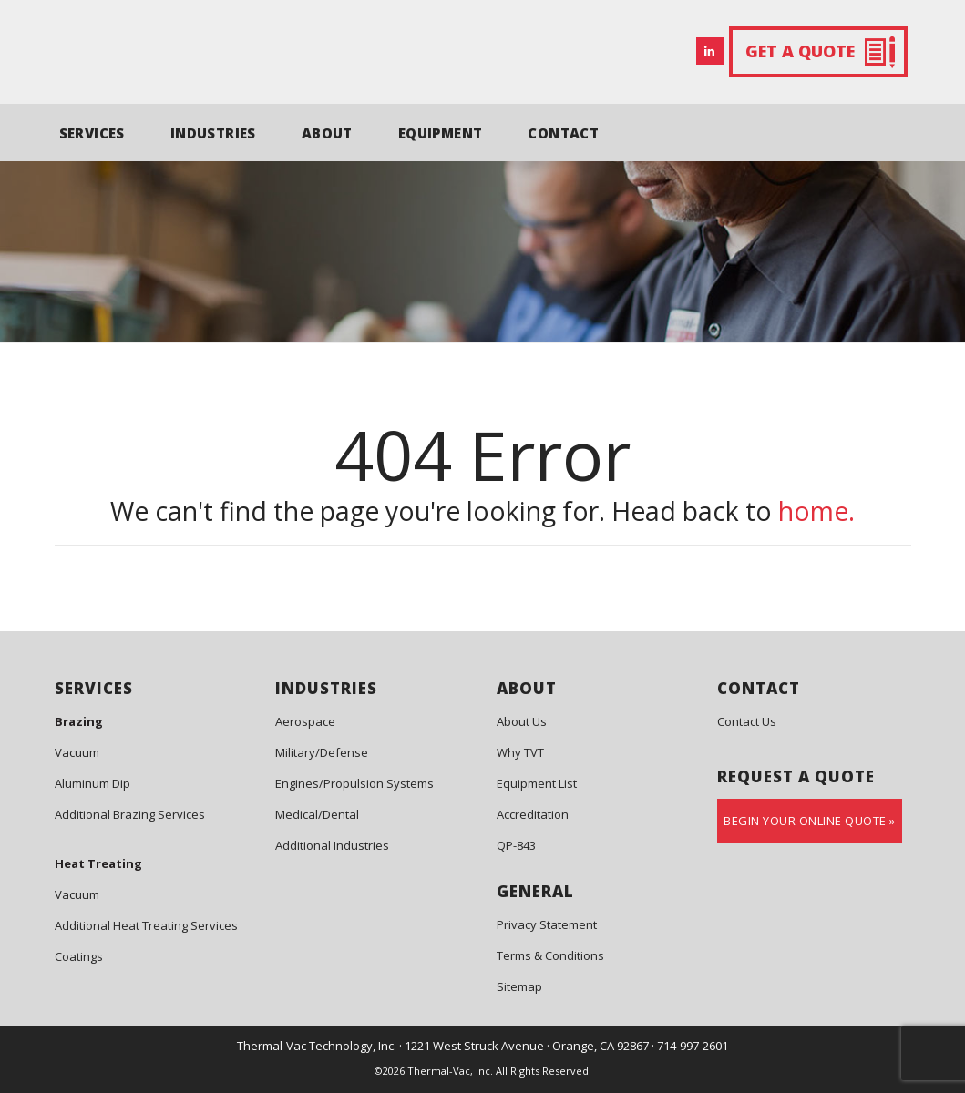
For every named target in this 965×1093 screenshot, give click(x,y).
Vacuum (77, 752)
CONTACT (563, 133)
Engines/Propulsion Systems (354, 783)
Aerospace (305, 721)
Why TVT (520, 752)
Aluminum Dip (92, 783)
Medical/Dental (317, 814)
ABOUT (327, 133)
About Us (522, 721)
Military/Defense (321, 752)
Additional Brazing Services (130, 814)
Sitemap (519, 986)
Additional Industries (332, 845)
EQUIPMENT (440, 133)
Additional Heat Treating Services (146, 925)
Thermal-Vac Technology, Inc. (316, 1045)
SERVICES (92, 133)
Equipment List (537, 783)
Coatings (79, 956)
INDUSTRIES (213, 133)
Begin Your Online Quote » (810, 820)
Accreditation (533, 814)
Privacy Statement (547, 924)
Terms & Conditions (550, 955)
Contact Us (746, 721)
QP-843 (516, 845)
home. (816, 511)
